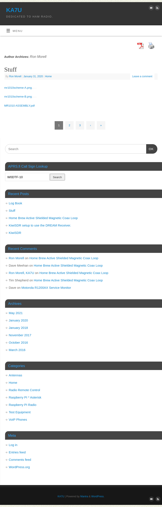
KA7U (14, 10)
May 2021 (16, 313)
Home (48, 76)
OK (150, 148)
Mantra (84, 496)
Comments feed (20, 459)
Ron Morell (38, 56)
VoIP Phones (18, 419)
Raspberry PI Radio (22, 405)
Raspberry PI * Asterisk (25, 397)
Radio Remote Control (24, 390)
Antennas (15, 375)
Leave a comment (142, 76)
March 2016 (17, 350)
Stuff (10, 69)
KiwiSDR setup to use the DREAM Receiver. (40, 225)
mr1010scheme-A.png (18, 87)
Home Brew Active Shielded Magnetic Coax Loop (43, 218)
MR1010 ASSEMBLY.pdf (19, 105)
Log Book (15, 203)
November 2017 (20, 335)
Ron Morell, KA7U (21, 273)
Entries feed (17, 452)
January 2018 (18, 327)
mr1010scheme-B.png (18, 96)
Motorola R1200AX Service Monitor (46, 287)
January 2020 (18, 320)
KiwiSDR (15, 233)
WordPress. (97, 496)
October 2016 (18, 342)
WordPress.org (19, 467)
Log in (13, 445)
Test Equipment (20, 412)
